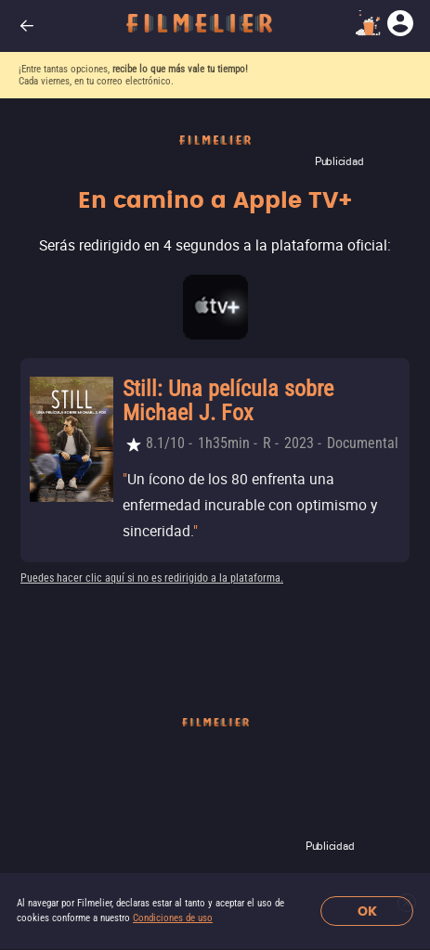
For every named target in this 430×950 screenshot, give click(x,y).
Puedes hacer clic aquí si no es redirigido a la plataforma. (151, 577)
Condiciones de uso (173, 918)
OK (367, 911)
